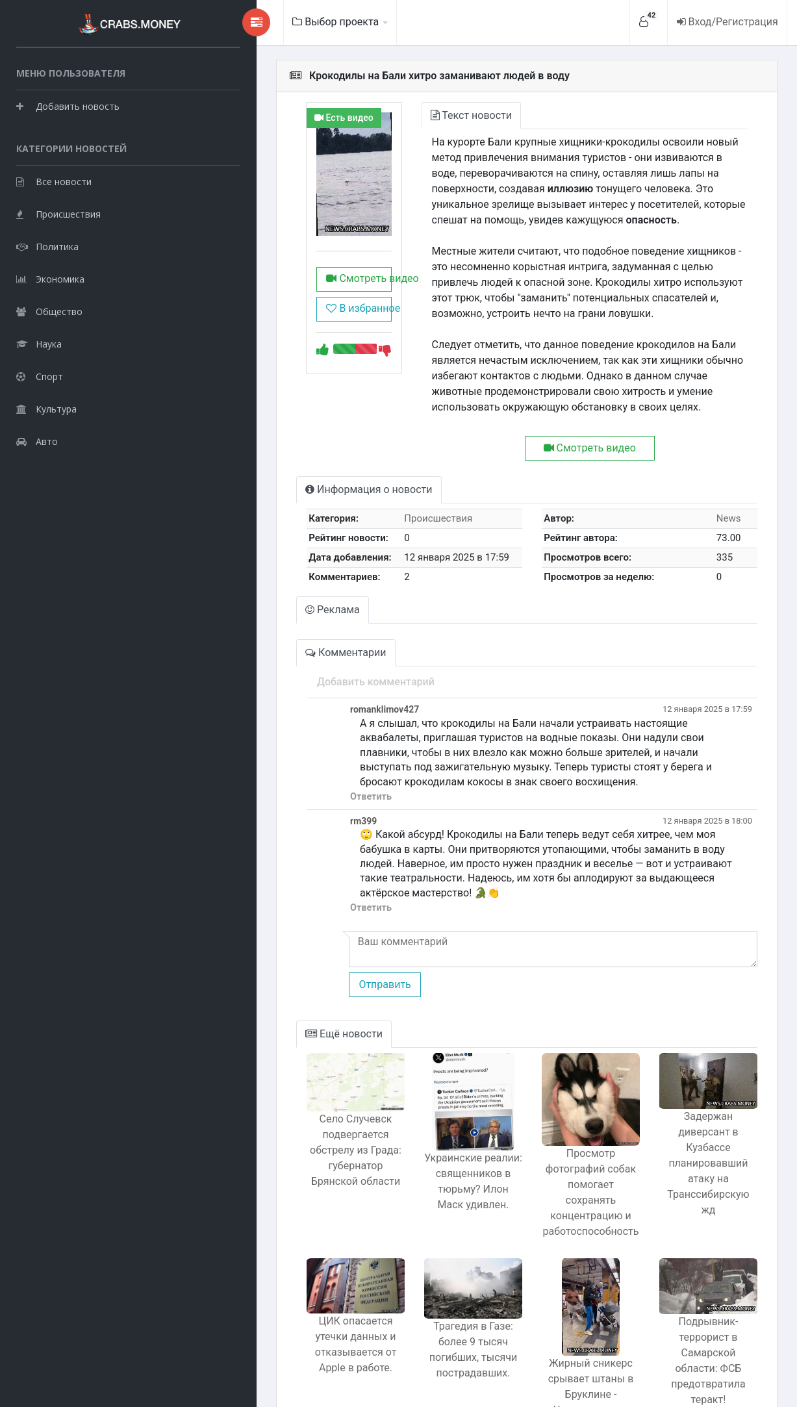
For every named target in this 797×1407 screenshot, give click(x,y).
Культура (46, 406)
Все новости (54, 179)
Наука (39, 341)
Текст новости (416, 115)
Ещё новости (271, 973)
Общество (49, 309)
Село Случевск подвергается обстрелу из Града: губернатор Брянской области (290, 1092)
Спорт (39, 374)
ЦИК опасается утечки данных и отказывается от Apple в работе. (290, 1276)
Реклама (260, 578)
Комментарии (273, 621)
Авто (37, 439)
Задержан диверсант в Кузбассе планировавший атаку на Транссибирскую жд (698, 1089)
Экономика (50, 276)
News (721, 487)
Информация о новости (296, 458)
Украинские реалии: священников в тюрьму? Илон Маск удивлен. (426, 1120)
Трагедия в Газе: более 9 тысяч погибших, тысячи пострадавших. (426, 1282)
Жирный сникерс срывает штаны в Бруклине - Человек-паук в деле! (562, 1315)
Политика (47, 244)
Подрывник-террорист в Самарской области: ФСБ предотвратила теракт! (699, 1283)
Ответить (296, 751)
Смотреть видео (293, 309)
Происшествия (58, 211)
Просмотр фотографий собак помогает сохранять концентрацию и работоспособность (562, 1128)
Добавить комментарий (301, 650)
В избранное (288, 339)
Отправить (310, 924)
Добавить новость (68, 103)
